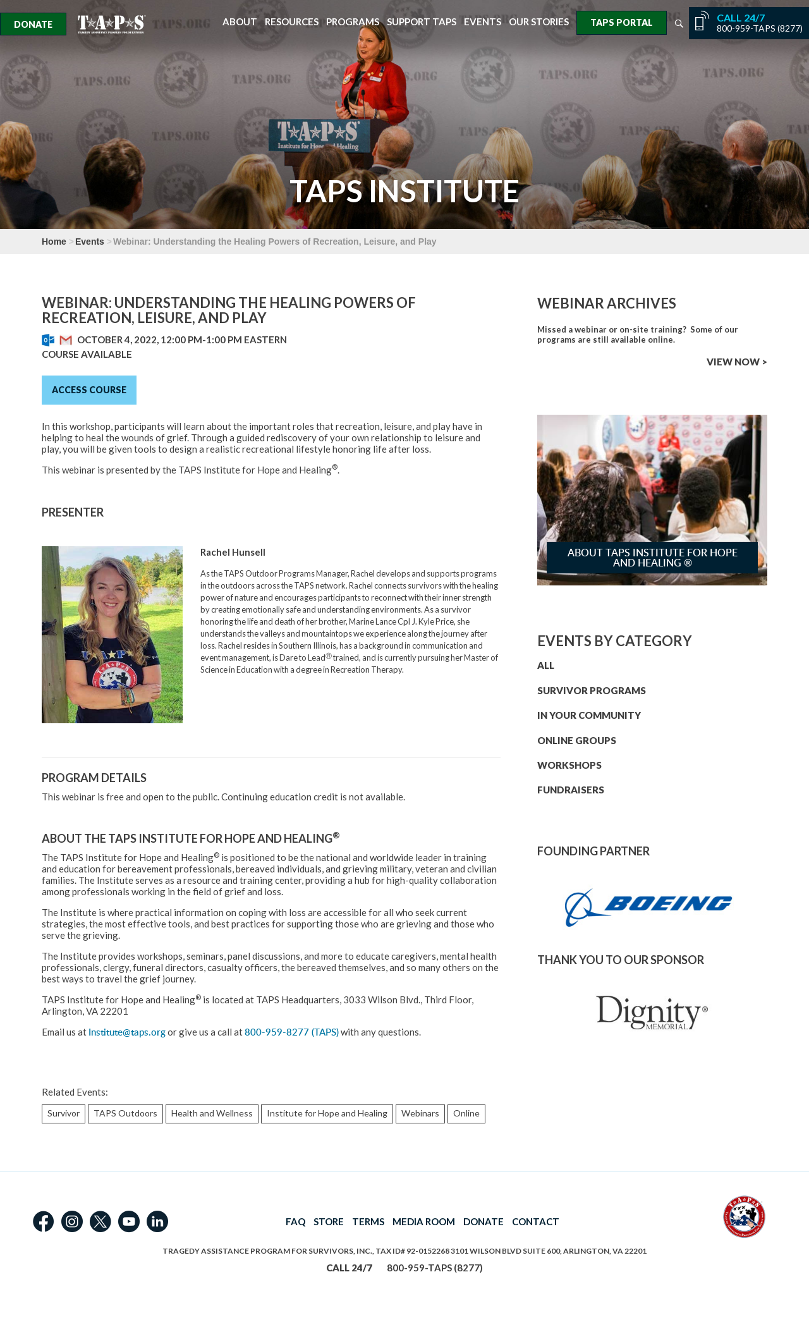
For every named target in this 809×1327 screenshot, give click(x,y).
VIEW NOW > (737, 362)
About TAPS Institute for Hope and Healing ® (653, 558)
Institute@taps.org (127, 1032)
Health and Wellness (212, 1113)
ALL (545, 665)
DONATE (483, 1221)
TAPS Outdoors (125, 1113)
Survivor (63, 1113)
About (239, 22)
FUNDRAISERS (570, 789)
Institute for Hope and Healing (327, 1113)
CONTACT (535, 1221)
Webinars (420, 1113)
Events (482, 22)
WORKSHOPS (569, 765)
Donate (33, 24)
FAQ (295, 1221)
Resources (292, 22)
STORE (328, 1221)
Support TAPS (421, 22)
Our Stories (539, 22)
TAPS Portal (621, 22)
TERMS (368, 1221)
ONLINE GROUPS (576, 740)
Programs (352, 22)
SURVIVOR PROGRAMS (591, 690)
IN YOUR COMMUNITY (589, 715)
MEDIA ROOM (423, 1221)
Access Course (89, 389)
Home (54, 241)
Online (466, 1113)
